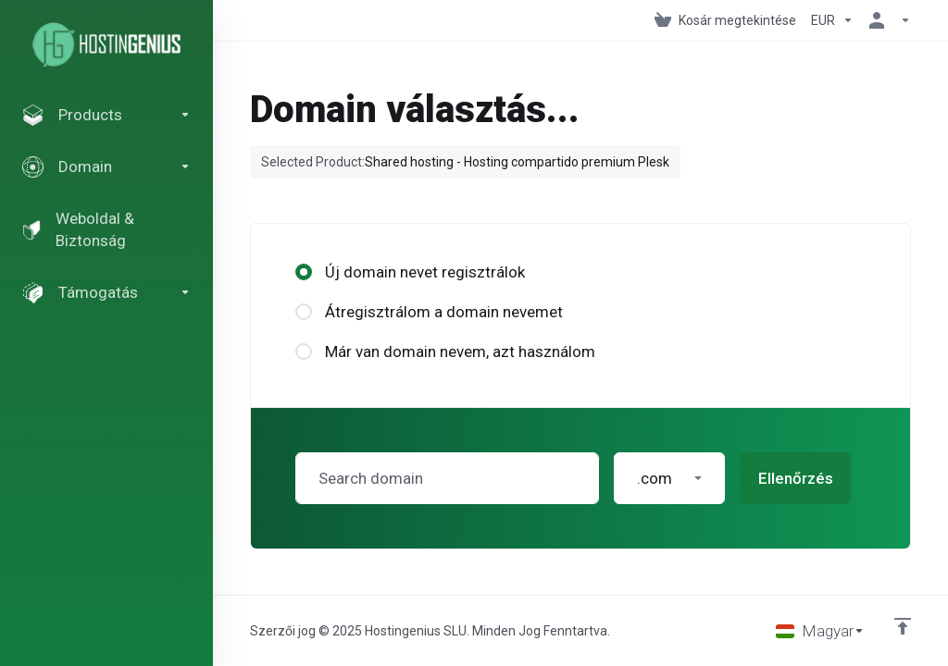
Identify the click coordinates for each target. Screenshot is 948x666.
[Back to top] (902, 626)
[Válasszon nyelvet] (820, 630)
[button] (669, 478)
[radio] (303, 272)
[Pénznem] (832, 20)
